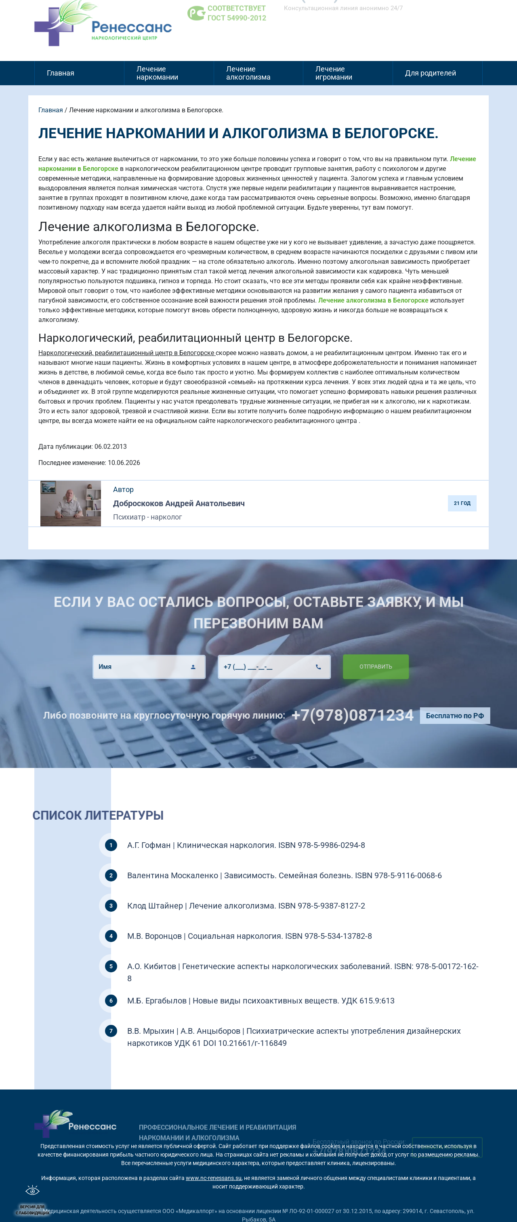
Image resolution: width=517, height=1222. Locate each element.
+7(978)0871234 (376, 715)
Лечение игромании (333, 73)
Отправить (352, 666)
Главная (60, 73)
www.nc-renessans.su (214, 1178)
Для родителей (430, 73)
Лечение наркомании (157, 73)
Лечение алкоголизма (248, 73)
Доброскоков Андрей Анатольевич (179, 503)
